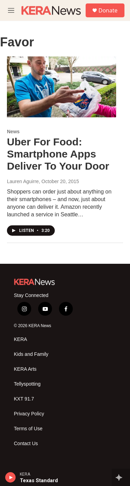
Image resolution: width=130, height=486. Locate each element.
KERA (20, 339)
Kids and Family (31, 354)
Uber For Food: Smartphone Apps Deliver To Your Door (58, 154)
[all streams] (121, 477)
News (13, 131)
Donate (108, 10)
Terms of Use (28, 428)
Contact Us (26, 443)
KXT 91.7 (24, 399)
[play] (10, 477)
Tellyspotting (27, 384)
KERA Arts (25, 369)
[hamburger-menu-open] (11, 10)
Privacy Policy (29, 413)
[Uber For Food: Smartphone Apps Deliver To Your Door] (61, 86)
